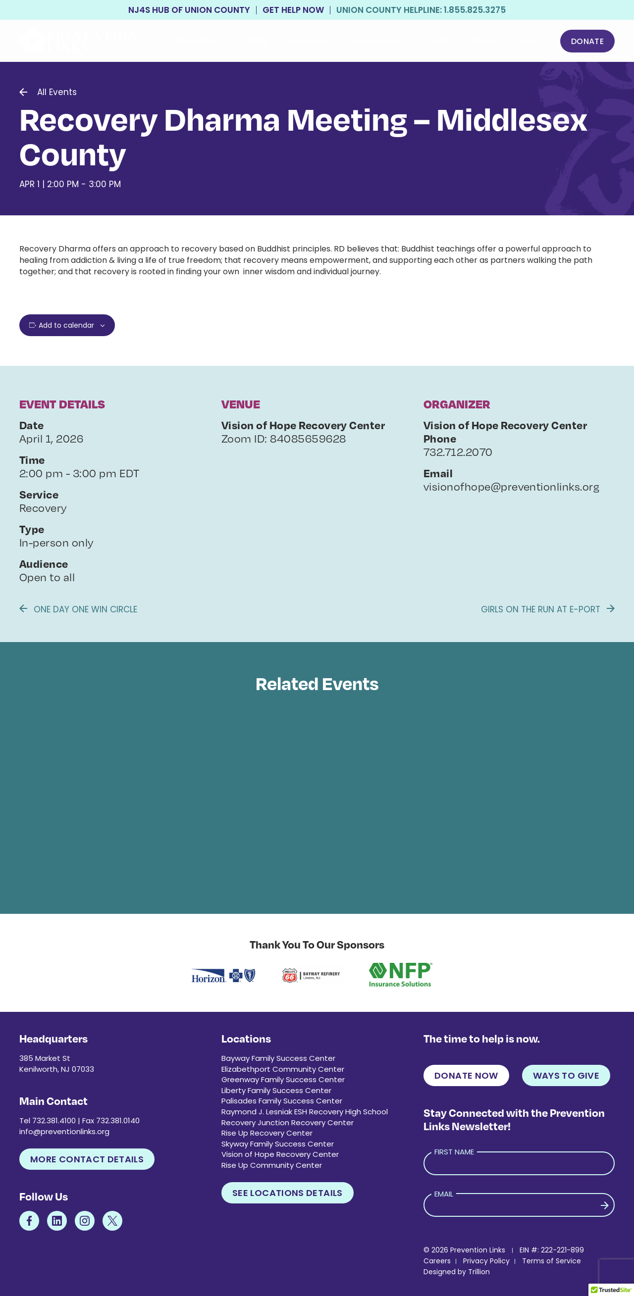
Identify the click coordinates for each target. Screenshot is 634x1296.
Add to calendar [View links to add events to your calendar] (66, 325)
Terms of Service (551, 1261)
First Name (454, 1151)
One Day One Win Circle (78, 609)
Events (440, 41)
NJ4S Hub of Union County (189, 10)
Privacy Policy (486, 1261)
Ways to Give (566, 1075)
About (486, 41)
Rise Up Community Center (271, 1165)
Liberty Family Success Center (276, 1090)
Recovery (314, 41)
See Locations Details (287, 1193)
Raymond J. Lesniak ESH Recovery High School (304, 1111)
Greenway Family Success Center (283, 1079)
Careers (437, 1261)
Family (259, 41)
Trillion (479, 1272)
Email (443, 1194)
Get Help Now (293, 10)
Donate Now (466, 1075)
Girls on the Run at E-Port (548, 609)
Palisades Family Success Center (281, 1101)
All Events (57, 92)
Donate (587, 41)
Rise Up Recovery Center (267, 1133)
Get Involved (382, 41)
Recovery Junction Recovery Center (287, 1122)
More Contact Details (87, 1159)
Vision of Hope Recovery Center (280, 1154)
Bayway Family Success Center (278, 1058)
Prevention (201, 41)
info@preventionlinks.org (64, 1131)
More (532, 41)
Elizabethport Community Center (282, 1069)
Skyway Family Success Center (277, 1144)
